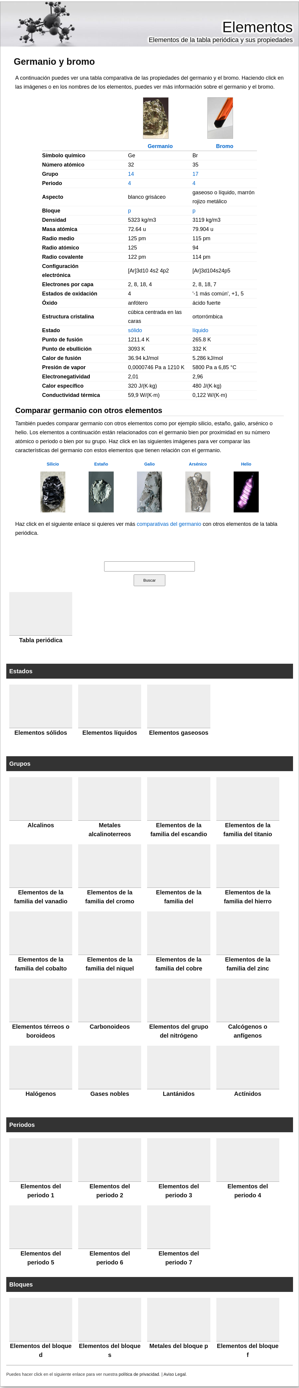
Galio (149, 464)
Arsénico (198, 464)
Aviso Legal (175, 1374)
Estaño (101, 464)
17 (195, 174)
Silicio (53, 464)
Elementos (257, 27)
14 (131, 174)
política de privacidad (139, 1374)
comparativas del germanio (169, 524)
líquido (200, 330)
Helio (246, 464)
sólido (135, 330)
